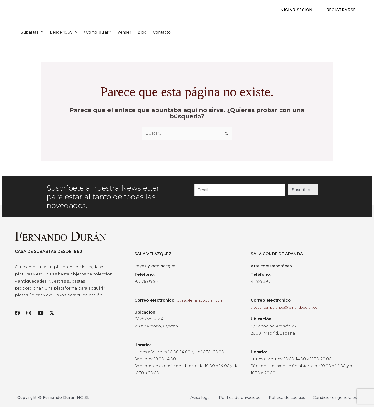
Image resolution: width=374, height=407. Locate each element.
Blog (142, 32)
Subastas (32, 32)
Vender (124, 32)
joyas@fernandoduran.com (199, 300)
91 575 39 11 (261, 281)
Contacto (162, 32)
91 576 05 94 (146, 281)
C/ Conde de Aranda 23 (273, 326)
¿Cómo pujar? (97, 32)
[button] (32, 32)
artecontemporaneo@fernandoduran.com (286, 307)
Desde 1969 (64, 32)
